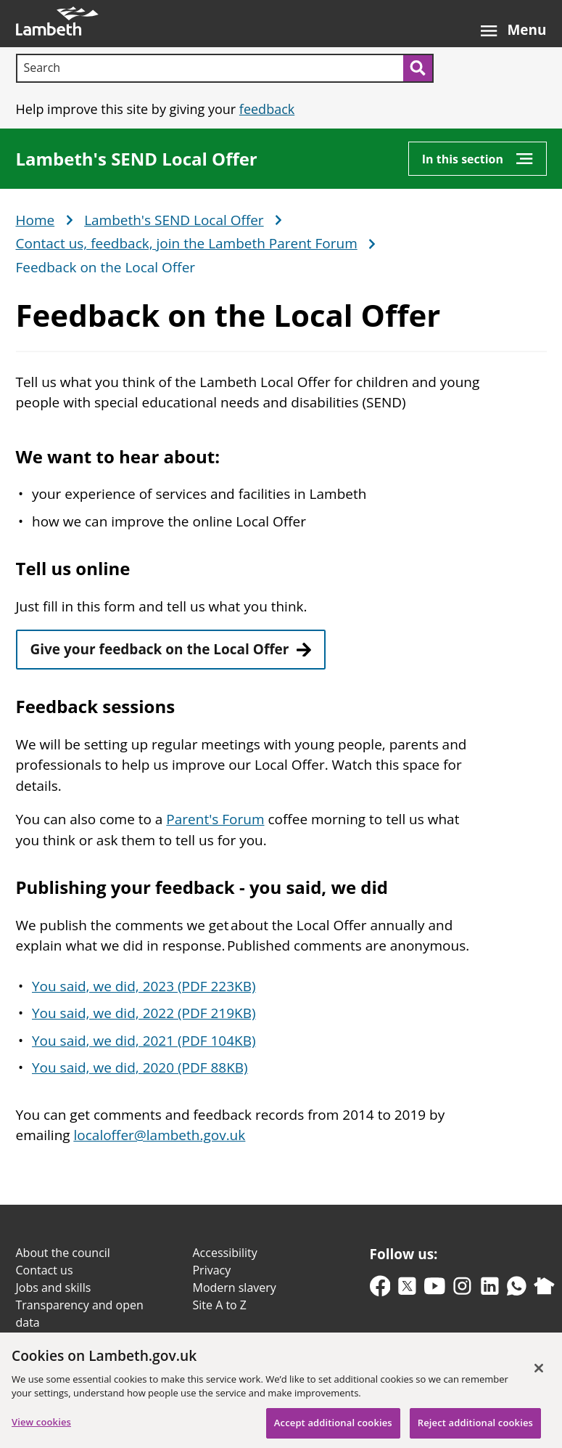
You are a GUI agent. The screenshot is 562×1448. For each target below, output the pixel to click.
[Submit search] (418, 69)
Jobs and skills (53, 1288)
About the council (63, 1253)
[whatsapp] (516, 1289)
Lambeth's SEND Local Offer (136, 159)
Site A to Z (220, 1305)
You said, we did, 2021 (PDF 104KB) (144, 1040)
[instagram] (462, 1289)
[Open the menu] (513, 23)
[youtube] (434, 1289)
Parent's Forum (215, 819)
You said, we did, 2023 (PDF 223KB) (144, 986)
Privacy (212, 1270)
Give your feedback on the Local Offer (159, 649)
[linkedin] (489, 1289)
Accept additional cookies (333, 1429)
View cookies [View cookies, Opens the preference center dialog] (41, 1428)
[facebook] (380, 1289)
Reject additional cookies (475, 1429)
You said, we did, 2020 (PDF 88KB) (140, 1067)
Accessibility (225, 1253)
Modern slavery (234, 1288)
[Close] (539, 1375)
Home (35, 220)
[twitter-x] (407, 1289)
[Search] (209, 69)
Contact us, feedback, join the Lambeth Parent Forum (187, 244)
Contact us (44, 1270)
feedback (266, 109)
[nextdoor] (544, 1289)
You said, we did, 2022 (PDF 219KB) (144, 1013)
